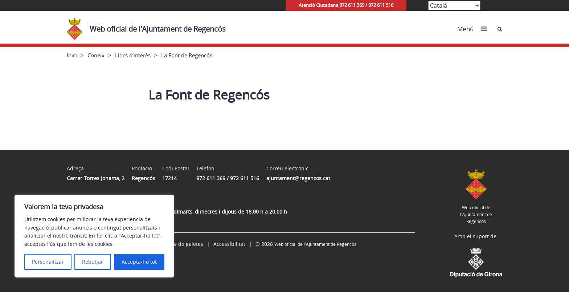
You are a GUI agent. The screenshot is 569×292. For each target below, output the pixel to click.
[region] (94, 236)
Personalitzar (48, 261)
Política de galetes (181, 243)
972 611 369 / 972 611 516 (227, 178)
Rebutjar (92, 261)
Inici (72, 55)
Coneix (96, 55)
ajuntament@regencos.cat (298, 178)
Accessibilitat (229, 243)
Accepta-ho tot (139, 261)
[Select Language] (454, 5)
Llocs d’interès (133, 55)
